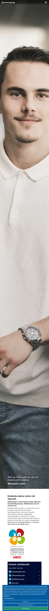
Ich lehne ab (26, 601)
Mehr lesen (6, 596)
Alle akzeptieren (26, 608)
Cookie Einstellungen (9, 598)
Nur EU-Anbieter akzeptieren (26, 605)
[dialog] (25, 598)
